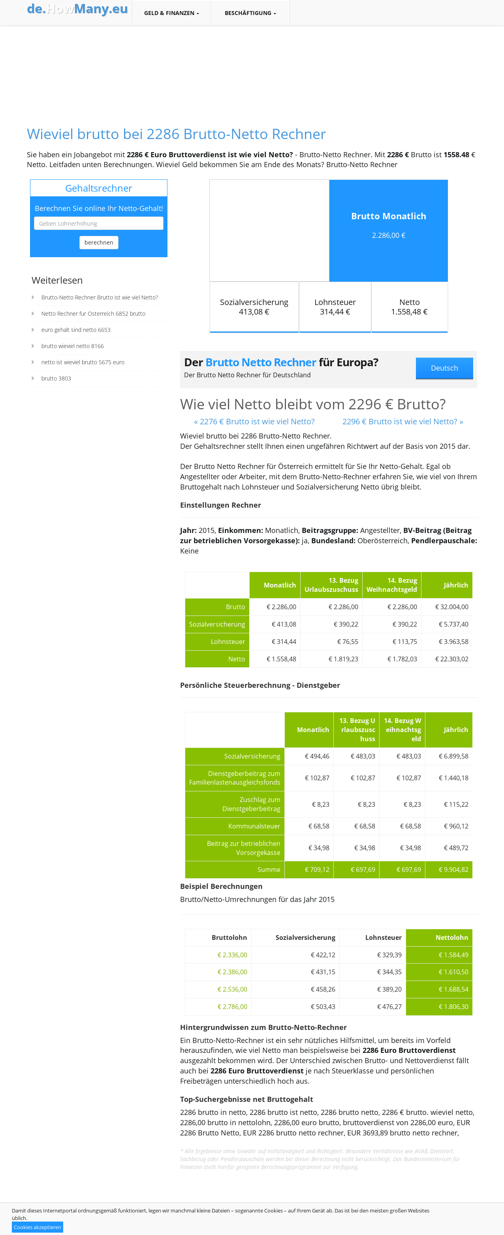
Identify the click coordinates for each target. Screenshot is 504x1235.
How (77, 8)
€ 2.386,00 (232, 972)
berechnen (99, 242)
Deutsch (444, 368)
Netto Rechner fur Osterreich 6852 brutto (93, 313)
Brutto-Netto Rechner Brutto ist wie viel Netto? (99, 297)
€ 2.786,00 (232, 1006)
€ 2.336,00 (232, 955)
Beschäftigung (250, 13)
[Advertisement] (252, 68)
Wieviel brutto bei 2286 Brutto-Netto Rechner (176, 133)
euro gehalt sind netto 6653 (76, 329)
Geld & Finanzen (171, 13)
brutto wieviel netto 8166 (72, 346)
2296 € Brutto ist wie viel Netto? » (402, 421)
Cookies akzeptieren (37, 1227)
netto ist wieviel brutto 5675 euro (82, 362)
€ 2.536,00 (232, 989)
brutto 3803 (56, 378)
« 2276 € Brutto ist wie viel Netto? (254, 421)
